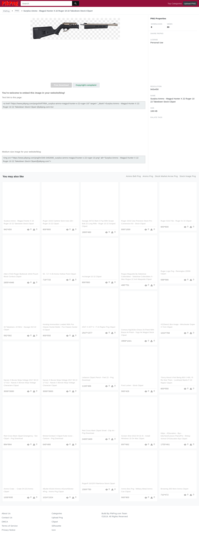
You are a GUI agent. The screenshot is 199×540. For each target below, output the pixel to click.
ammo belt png (133, 176)
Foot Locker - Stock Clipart (132, 385)
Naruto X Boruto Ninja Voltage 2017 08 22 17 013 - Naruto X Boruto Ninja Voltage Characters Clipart (21, 382)
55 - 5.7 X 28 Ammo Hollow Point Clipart (59, 274)
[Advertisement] (75, 62)
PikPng (6, 11)
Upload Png (57, 517)
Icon (54, 530)
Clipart (55, 521)
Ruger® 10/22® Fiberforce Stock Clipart (98, 484)
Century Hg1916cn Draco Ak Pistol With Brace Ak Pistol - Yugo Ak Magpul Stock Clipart (137, 332)
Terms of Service (10, 526)
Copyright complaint (86, 85)
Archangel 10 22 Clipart (91, 277)
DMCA (5, 521)
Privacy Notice (8, 530)
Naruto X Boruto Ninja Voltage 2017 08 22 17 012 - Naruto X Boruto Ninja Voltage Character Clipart (60, 382)
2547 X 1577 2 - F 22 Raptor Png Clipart (98, 327)
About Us (6, 513)
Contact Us (7, 517)
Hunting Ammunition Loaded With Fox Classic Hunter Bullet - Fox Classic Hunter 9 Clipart (60, 327)
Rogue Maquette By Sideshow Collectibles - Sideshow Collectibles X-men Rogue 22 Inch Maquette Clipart (137, 276)
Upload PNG (190, 3)
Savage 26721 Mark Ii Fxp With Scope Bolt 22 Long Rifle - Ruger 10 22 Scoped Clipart (98, 223)
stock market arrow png (166, 176)
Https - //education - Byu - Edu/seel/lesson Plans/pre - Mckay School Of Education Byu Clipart (175, 436)
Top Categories (175, 3)
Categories (57, 513)
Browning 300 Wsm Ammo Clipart (174, 489)
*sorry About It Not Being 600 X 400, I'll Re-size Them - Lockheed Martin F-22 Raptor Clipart (176, 380)
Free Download (61, 85)
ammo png (148, 176)
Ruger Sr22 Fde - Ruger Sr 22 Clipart (175, 221)
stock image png (188, 176)
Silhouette (56, 526)
